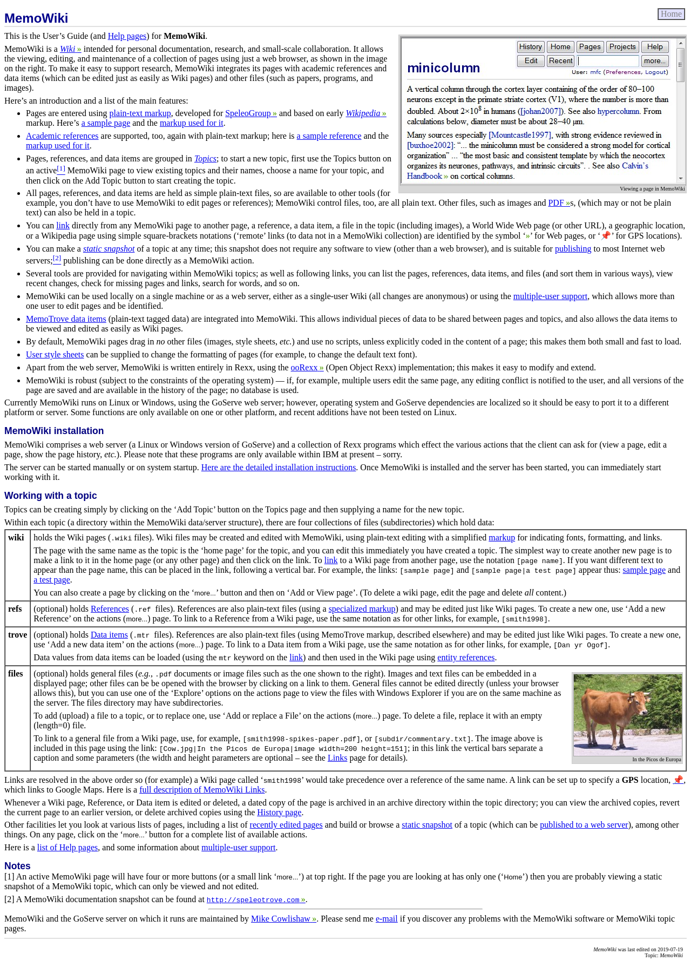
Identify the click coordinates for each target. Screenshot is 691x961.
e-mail (387, 918)
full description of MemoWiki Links (202, 789)
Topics (205, 158)
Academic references (62, 135)
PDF (559, 202)
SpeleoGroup (251, 113)
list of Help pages (67, 847)
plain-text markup (140, 113)
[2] (9, 899)
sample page (644, 569)
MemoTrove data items (66, 318)
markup (502, 537)
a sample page (106, 122)
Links (337, 757)
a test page (51, 579)
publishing (573, 248)
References (110, 608)
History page (279, 812)
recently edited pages (286, 824)
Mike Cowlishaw (283, 918)
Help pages (127, 35)
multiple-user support (550, 296)
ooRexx (307, 367)
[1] (9, 876)
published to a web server (584, 824)
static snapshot (109, 248)
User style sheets (55, 354)
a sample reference (329, 135)
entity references (465, 657)
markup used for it (191, 122)
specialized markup (362, 608)
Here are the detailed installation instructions (278, 467)
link (63, 225)
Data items (109, 634)
